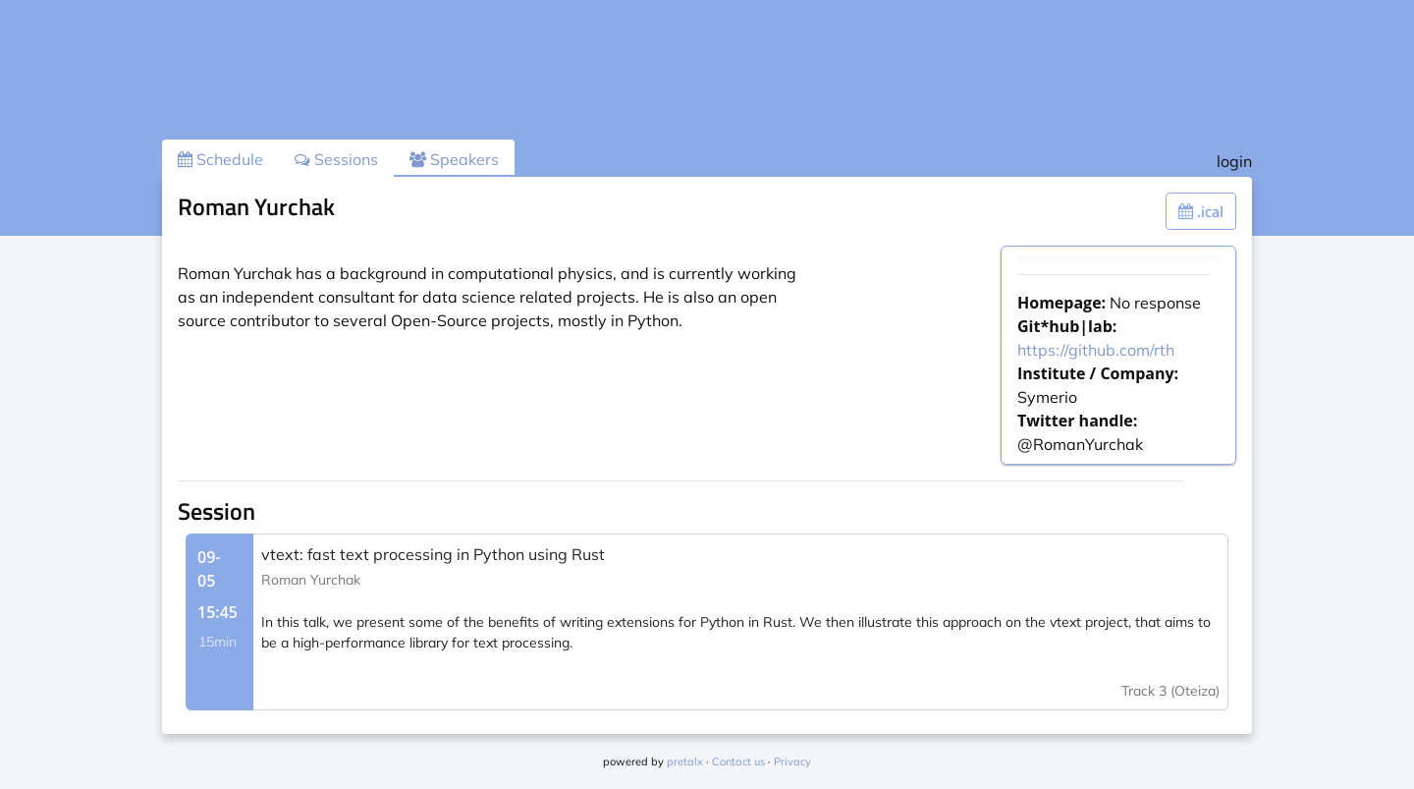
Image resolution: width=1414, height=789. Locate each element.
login (1234, 161)
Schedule (220, 159)
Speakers (454, 159)
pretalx (685, 761)
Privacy (792, 761)
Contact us (738, 761)
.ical (1201, 211)
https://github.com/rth (1095, 350)
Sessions (336, 159)
